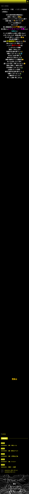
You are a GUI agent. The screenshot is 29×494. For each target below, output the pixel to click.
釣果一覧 (15, 479)
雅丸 (14, 484)
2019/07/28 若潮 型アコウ (11, 470)
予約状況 (20, 479)
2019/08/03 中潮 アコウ (10, 471)
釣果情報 (4, 434)
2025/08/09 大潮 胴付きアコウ (9, 451)
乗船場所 (13, 480)
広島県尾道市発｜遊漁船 (14, 486)
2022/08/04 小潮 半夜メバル (9, 445)
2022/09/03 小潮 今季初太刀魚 (9, 456)
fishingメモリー (10, 479)
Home (4, 479)
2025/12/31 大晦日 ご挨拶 (8, 467)
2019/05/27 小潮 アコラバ (8, 461)
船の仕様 (18, 480)
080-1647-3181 (14, 489)
